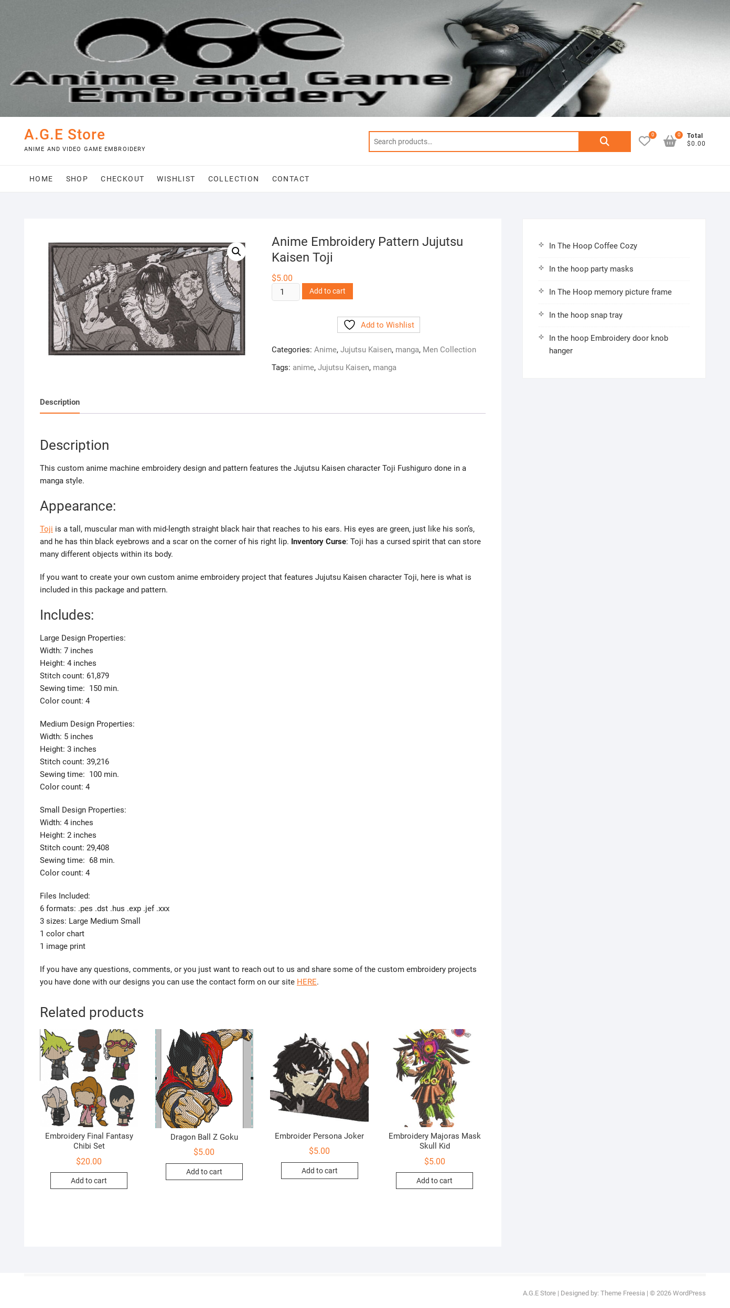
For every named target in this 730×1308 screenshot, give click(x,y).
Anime (325, 349)
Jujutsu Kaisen (366, 349)
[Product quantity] (286, 292)
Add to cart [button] (89, 1180)
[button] (236, 251)
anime (303, 367)
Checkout (122, 179)
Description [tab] (60, 402)
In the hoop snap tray (585, 315)
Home (41, 179)
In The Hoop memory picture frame (610, 292)
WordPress (689, 1293)
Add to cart (327, 291)
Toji (46, 529)
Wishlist (176, 179)
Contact (291, 179)
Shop (77, 179)
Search (604, 141)
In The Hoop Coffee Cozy (593, 246)
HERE (307, 982)
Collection (234, 179)
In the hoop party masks (591, 269)
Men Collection (449, 349)
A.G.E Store (64, 134)
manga (407, 349)
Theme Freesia (622, 1293)
